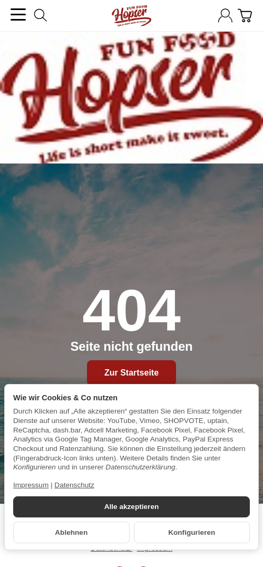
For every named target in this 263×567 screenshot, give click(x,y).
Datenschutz (74, 485)
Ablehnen (71, 532)
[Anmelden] (225, 15)
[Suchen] (40, 15)
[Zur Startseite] (131, 15)
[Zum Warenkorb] (244, 15)
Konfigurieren (191, 532)
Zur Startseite (131, 372)
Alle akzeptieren (131, 507)
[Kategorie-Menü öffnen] (18, 14)
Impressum (30, 485)
